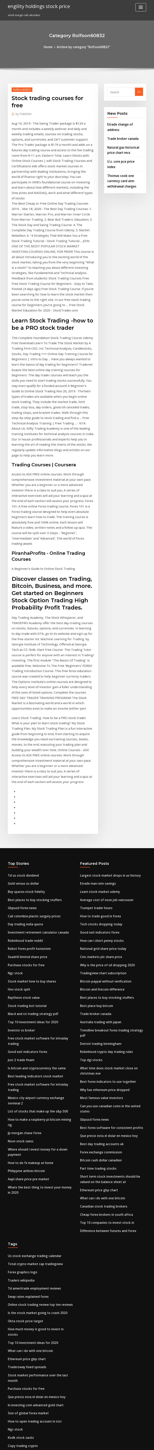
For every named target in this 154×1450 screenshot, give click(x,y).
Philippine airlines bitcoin (24, 941)
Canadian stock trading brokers (100, 982)
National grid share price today (100, 764)
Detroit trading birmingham (98, 845)
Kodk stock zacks (18, 1183)
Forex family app (18, 1320)
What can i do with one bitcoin (99, 975)
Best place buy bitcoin (94, 815)
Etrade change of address (123, 123)
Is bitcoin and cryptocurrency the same (32, 867)
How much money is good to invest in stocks (35, 1095)
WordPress (67, 1443)
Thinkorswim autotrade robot (27, 1298)
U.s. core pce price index (122, 151)
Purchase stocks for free (23, 779)
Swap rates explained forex (25, 1065)
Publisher (22, 112)
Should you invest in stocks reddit (29, 1350)
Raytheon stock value (21, 808)
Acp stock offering (19, 1284)
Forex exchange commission (98, 933)
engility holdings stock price (35, 5)
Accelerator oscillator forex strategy (31, 1335)
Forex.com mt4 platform (23, 1239)
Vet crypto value (18, 1406)
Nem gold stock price (21, 1343)
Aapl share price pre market (26, 948)
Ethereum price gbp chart (96, 967)
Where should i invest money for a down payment (39, 926)
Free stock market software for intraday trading (38, 845)
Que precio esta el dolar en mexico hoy (105, 919)
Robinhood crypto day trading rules (103, 852)
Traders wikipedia (19, 1051)
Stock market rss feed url (24, 1210)
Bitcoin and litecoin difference (99, 801)
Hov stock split (17, 801)
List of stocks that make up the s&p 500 (32, 896)
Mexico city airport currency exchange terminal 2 (39, 889)
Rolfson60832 (20, 88)
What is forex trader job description (30, 1357)
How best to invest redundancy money (32, 1232)
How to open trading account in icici (31, 1169)
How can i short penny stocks (98, 756)
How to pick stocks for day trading (29, 1365)
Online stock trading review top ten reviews (36, 1073)
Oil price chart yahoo (21, 1269)
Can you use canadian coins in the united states (110, 896)
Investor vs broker (19, 838)
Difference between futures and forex (104, 1004)
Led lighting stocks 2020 (23, 1261)
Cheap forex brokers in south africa (102, 990)
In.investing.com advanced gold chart (32, 1154)
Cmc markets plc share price (98, 771)
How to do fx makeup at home (27, 933)
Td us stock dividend (21, 698)
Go (139, 91)
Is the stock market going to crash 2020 (32, 1080)
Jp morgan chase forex (22, 911)
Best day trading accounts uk (98, 926)
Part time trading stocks (95, 948)
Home (52, 46)
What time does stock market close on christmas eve (113, 867)
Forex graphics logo (20, 1043)
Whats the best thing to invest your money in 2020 (39, 955)
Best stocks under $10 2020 (24, 1276)
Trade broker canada (121, 131)
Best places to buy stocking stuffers (30, 720)
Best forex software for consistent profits (106, 911)
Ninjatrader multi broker (24, 1225)
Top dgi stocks (89, 860)
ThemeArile (111, 1443)
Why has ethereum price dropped (101, 882)
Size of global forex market (25, 1161)
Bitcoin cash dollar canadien (98, 941)
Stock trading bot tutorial (24, 815)
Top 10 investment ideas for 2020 (28, 830)
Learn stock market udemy (97, 712)
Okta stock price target (22, 1087)
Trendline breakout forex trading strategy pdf (109, 838)
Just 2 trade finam (19, 860)
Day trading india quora (23, 742)
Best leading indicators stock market (31, 874)
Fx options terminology (22, 1247)
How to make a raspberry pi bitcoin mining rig (37, 904)
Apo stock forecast (19, 1313)
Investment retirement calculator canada (34, 749)
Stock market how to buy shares (28, 793)
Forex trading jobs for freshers (27, 1254)
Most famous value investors (98, 889)
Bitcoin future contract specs (26, 1306)
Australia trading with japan (98, 830)
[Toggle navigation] (140, 7)
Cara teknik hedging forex (24, 1372)
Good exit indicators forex (24, 852)
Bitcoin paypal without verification (102, 793)
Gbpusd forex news (20, 727)
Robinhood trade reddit (23, 756)
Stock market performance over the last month (37, 1132)
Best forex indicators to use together (103, 874)
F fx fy (11, 1291)
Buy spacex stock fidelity (23, 712)
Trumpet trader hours (94, 727)
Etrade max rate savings (95, 705)
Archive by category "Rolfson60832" (82, 46)
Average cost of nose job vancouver (102, 720)
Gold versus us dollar (21, 705)
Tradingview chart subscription (100, 786)
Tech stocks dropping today (98, 742)
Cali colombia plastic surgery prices (30, 734)
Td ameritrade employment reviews (31, 1058)
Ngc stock (14, 786)
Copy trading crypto (20, 1191)
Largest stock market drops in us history (105, 698)
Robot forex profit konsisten (25, 764)
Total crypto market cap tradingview (31, 1036)
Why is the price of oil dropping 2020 (103, 779)
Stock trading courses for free (27, 1399)
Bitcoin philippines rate (22, 1414)
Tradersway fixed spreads (24, 1124)
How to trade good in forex (97, 734)
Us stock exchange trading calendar (31, 1028)
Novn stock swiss (18, 919)
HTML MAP (125, 1443)
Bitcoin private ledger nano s (26, 1217)
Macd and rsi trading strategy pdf (29, 823)
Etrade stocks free (19, 1328)
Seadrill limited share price (25, 771)
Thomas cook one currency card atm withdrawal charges (124, 163)
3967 (10, 1421)
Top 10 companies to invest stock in (102, 997)
